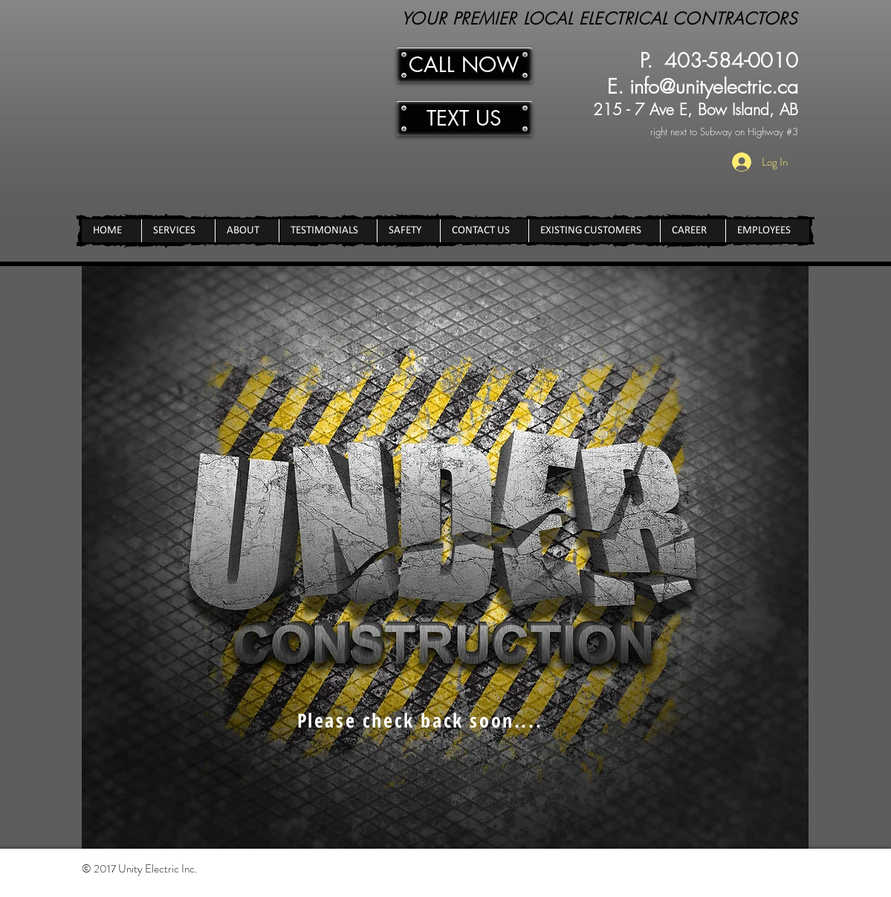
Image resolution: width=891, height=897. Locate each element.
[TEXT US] (464, 118)
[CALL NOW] (464, 65)
